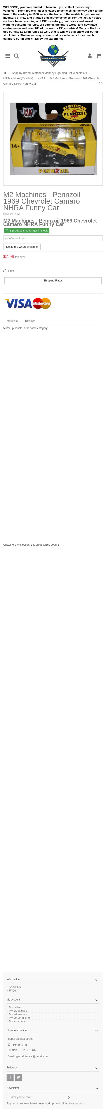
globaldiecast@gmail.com (32, 1056)
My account (13, 999)
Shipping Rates (53, 280)
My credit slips (18, 1010)
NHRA (42, 78)
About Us (15, 987)
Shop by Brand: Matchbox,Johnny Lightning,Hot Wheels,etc (49, 73)
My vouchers (17, 1021)
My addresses (18, 1014)
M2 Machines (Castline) (18, 78)
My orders (15, 1007)
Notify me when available (22, 246)
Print (10, 270)
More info (12, 320)
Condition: (8, 214)
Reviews (30, 320)
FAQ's (13, 990)
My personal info (19, 1017)
